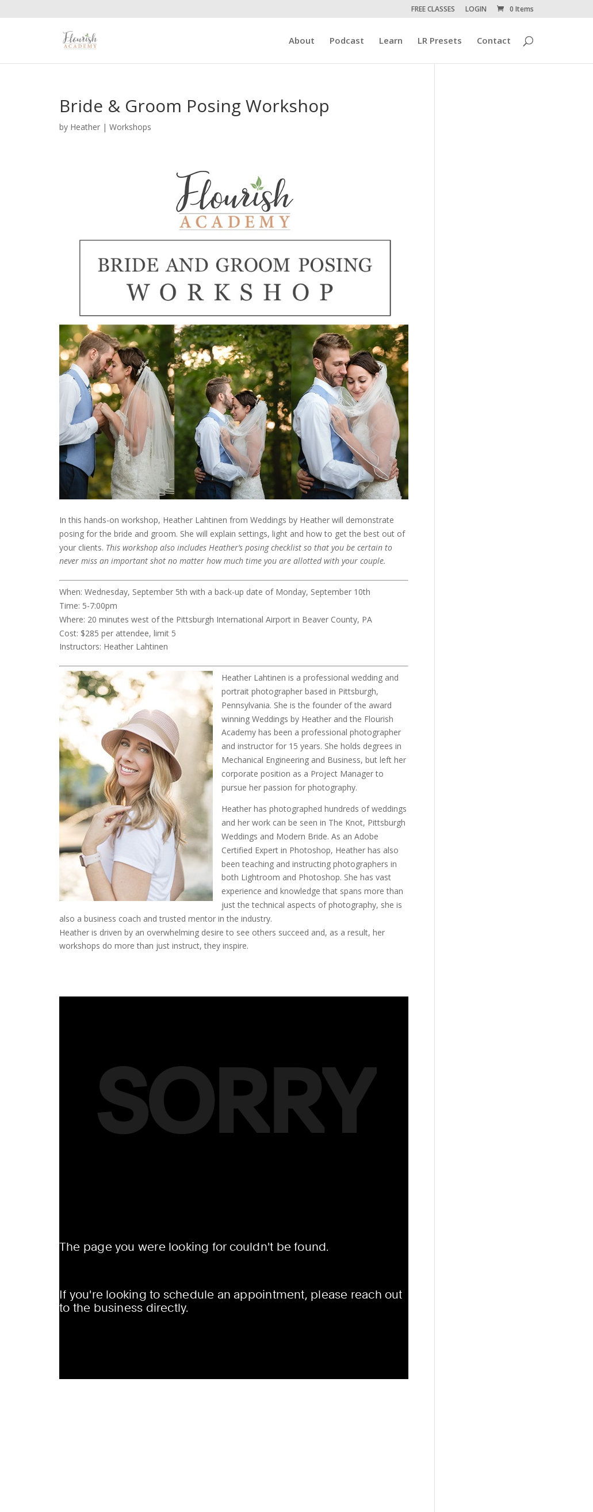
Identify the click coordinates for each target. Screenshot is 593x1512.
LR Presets (440, 41)
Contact (494, 41)
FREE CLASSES (433, 10)
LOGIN (476, 10)
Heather (85, 126)
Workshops (130, 126)
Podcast (347, 41)
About (302, 41)
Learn (391, 41)
